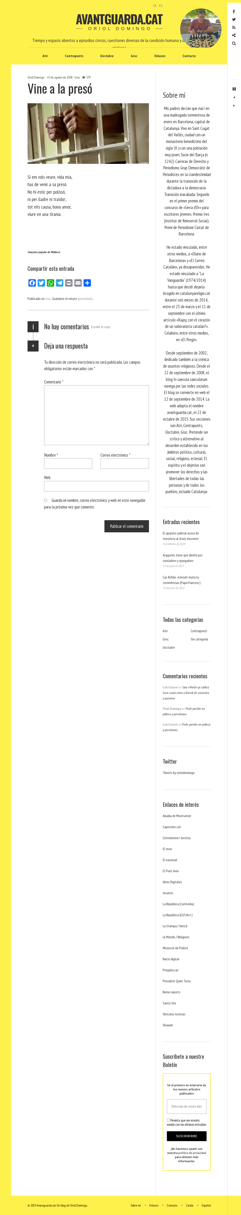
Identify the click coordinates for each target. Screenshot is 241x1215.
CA (155, 5)
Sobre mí (136, 1205)
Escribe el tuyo (100, 326)
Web (47, 477)
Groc (134, 55)
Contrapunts (74, 55)
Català (189, 1205)
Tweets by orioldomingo (179, 772)
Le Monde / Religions (176, 937)
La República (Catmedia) (178, 904)
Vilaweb (168, 1025)
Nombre (51, 455)
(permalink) (85, 298)
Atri (45, 55)
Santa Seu (169, 1003)
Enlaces (159, 55)
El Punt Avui (171, 871)
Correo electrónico (115, 455)
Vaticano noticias (174, 1014)
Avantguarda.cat (119, 19)
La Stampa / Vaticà (175, 926)
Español (206, 1205)
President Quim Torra (177, 981)
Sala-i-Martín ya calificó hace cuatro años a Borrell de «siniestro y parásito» (186, 692)
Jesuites (168, 893)
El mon (167, 848)
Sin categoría (199, 639)
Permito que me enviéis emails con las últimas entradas (186, 1122)
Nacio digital (171, 959)
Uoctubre (107, 55)
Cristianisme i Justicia (177, 837)
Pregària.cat (171, 970)
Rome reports (171, 992)
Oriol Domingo (36, 77)
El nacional (170, 859)
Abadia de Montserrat (177, 815)
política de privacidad (192, 1153)
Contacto (189, 55)
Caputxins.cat (172, 826)
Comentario (53, 382)
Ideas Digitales (172, 882)
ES (161, 5)
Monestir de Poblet (175, 948)
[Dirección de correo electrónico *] (187, 1106)
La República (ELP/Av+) (178, 915)
